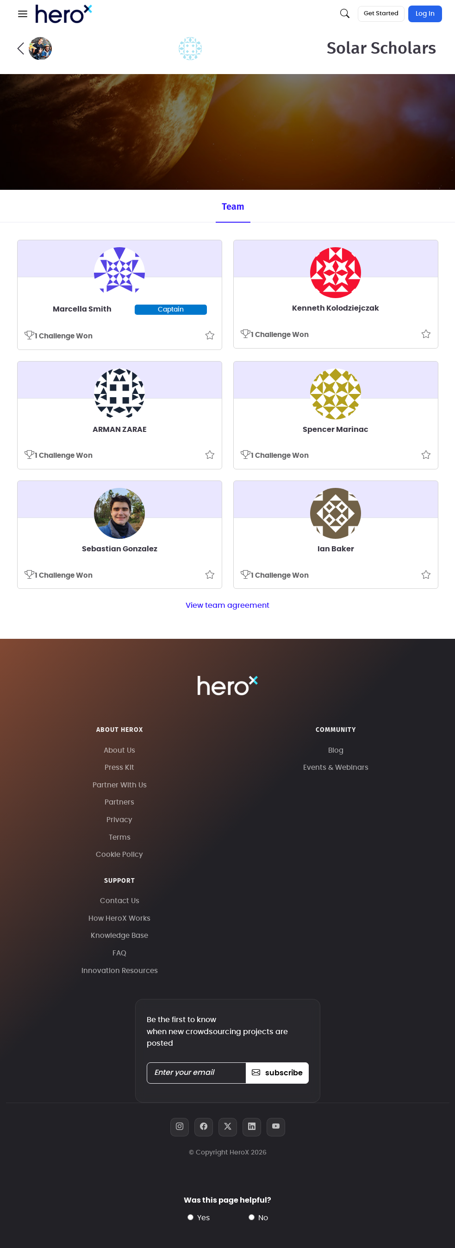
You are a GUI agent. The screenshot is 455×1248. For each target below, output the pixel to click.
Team (233, 206)
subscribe (277, 1073)
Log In (425, 14)
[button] (22, 14)
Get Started (381, 14)
